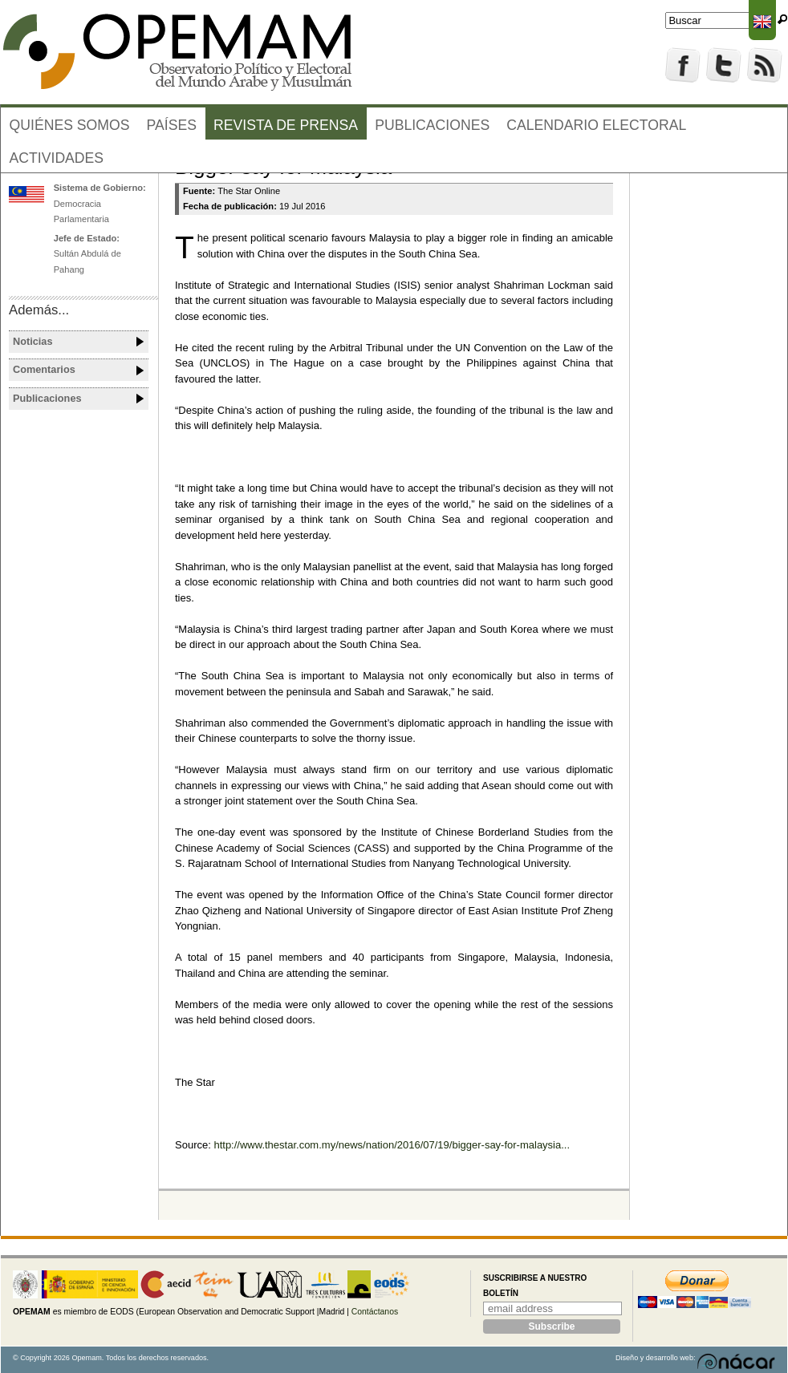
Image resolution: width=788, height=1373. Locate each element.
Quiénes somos (70, 125)
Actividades (57, 158)
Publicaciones (432, 125)
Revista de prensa (285, 125)
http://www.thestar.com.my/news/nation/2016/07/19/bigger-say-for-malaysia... (391, 1145)
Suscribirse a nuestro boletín (535, 1286)
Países (172, 125)
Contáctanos (374, 1311)
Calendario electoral (596, 125)
